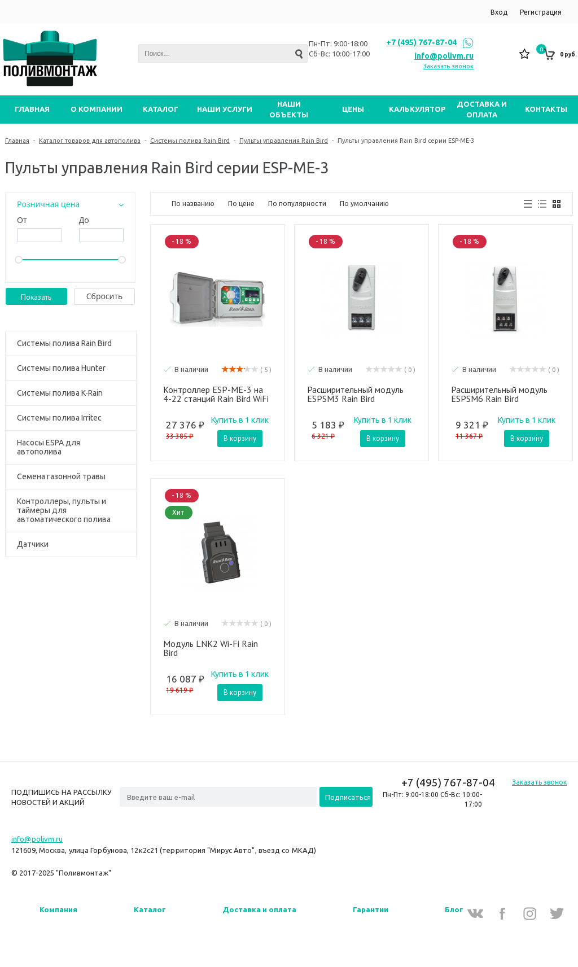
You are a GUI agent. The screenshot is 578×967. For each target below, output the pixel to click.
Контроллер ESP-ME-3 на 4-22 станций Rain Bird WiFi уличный (216, 394)
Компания (58, 909)
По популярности (297, 203)
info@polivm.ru (444, 55)
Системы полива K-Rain (60, 392)
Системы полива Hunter (61, 368)
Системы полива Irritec (59, 417)
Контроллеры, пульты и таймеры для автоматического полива (64, 510)
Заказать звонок (448, 66)
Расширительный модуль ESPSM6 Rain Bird (499, 394)
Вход (499, 12)
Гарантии (370, 909)
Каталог (150, 909)
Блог (454, 909)
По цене (241, 203)
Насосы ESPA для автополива (48, 447)
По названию (193, 203)
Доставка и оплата (259, 909)
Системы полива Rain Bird (64, 343)
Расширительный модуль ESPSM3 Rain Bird (355, 394)
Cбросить (104, 296)
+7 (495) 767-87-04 (421, 42)
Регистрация (541, 12)
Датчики (33, 544)
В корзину (240, 438)
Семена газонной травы (61, 476)
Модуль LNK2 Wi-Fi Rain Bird (210, 648)
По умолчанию (364, 203)
